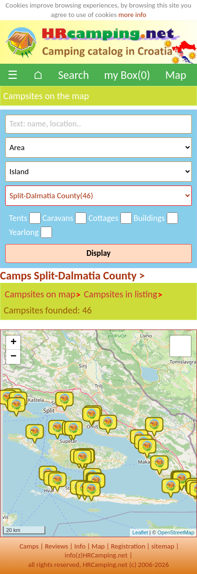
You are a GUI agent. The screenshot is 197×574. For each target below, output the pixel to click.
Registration (128, 546)
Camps (29, 546)
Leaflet (140, 532)
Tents (18, 218)
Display (98, 253)
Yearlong (24, 232)
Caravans (58, 218)
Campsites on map (43, 294)
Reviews (56, 546)
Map (176, 75)
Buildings (149, 218)
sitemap (162, 546)
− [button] (13, 357)
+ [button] (13, 343)
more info (132, 14)
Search (73, 75)
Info (80, 546)
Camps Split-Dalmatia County (72, 275)
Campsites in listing (123, 294)
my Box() (127, 75)
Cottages (103, 218)
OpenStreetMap (175, 532)
